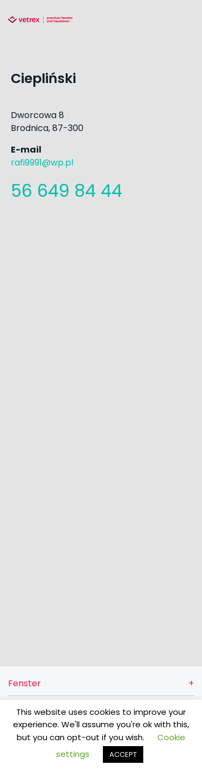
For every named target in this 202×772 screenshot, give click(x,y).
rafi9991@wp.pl (42, 162)
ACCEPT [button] (123, 754)
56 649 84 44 (66, 190)
